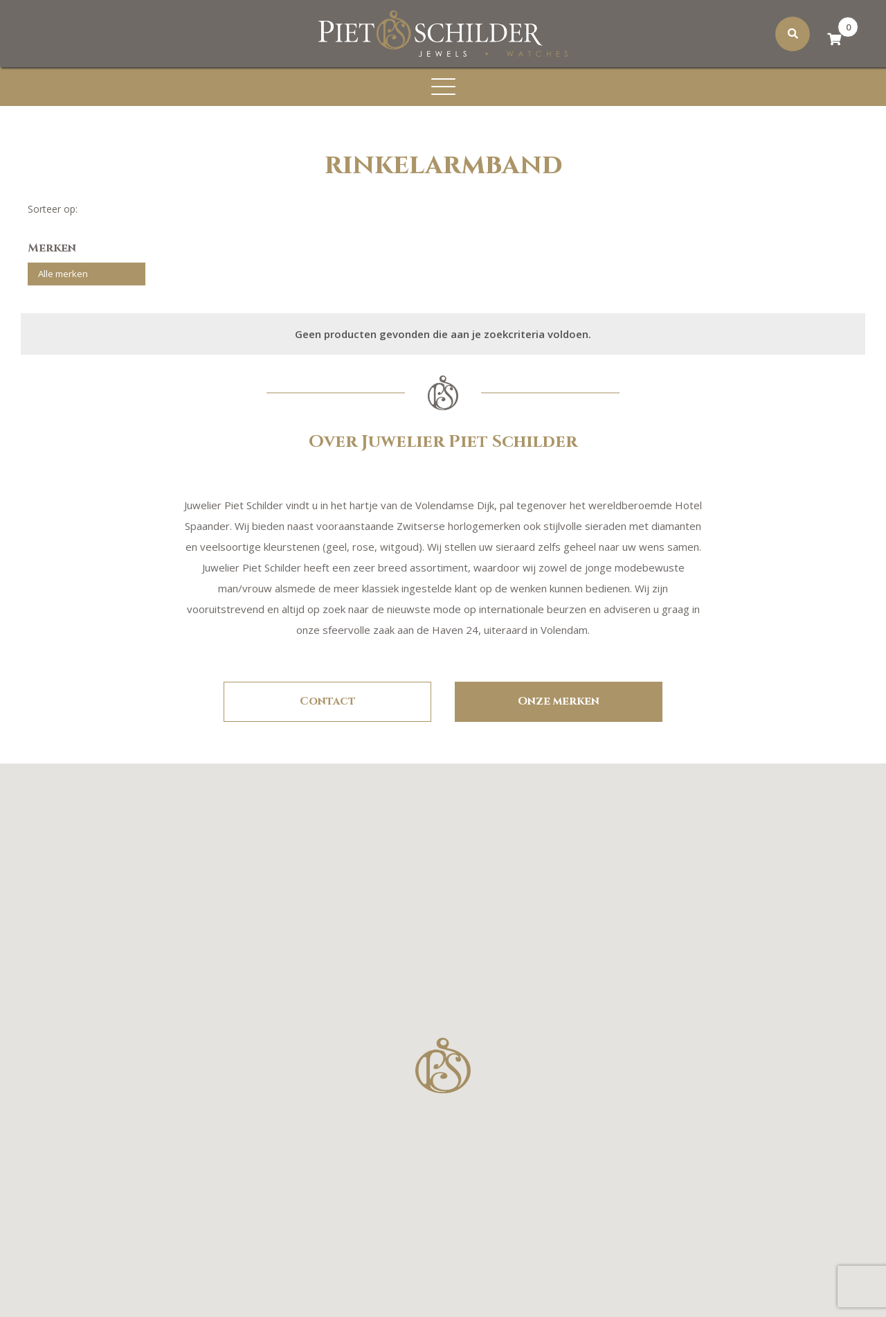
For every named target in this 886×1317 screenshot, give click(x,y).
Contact (328, 699)
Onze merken (558, 699)
